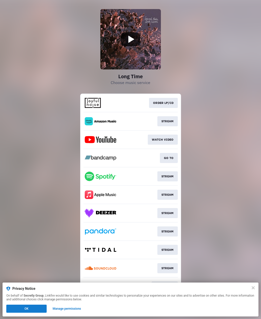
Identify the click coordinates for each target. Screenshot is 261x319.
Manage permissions (67, 308)
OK (26, 308)
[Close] (253, 288)
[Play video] (130, 39)
